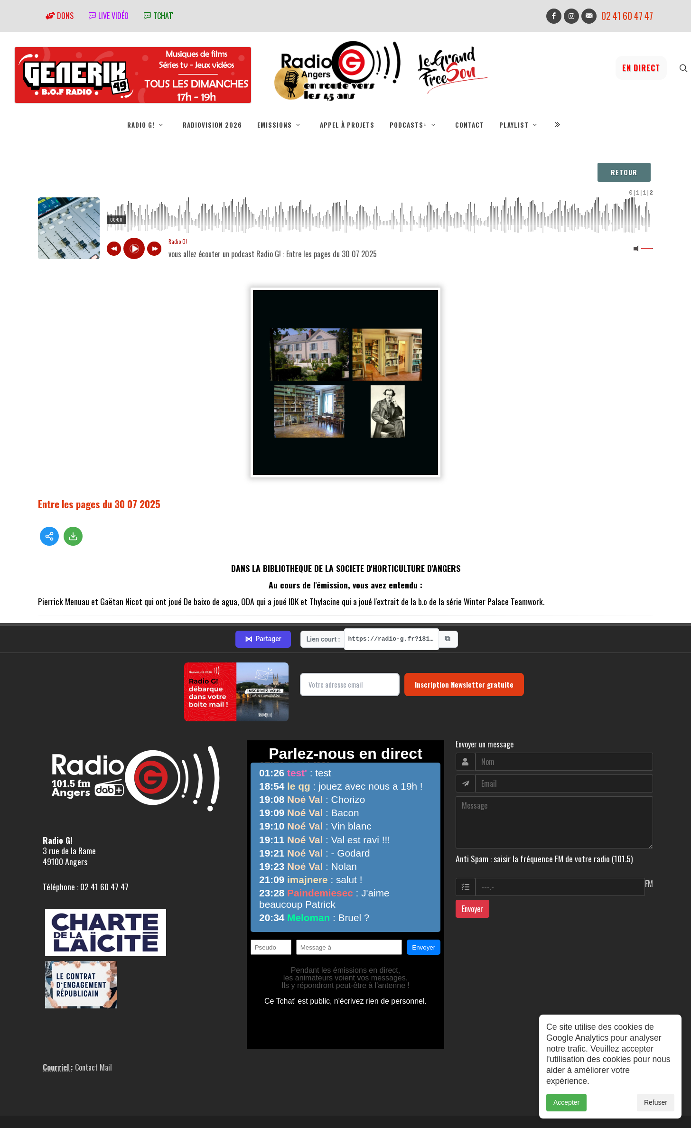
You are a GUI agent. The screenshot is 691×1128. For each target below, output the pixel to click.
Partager (263, 600)
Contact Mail (93, 1029)
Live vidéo (109, 15)
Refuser (655, 1102)
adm (48, 1113)
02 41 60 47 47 (627, 16)
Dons (60, 15)
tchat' (158, 15)
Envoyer (472, 870)
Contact (469, 125)
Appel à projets (347, 125)
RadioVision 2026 (212, 125)
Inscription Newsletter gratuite (464, 646)
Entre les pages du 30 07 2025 (99, 503)
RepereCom (91, 1102)
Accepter (566, 1102)
